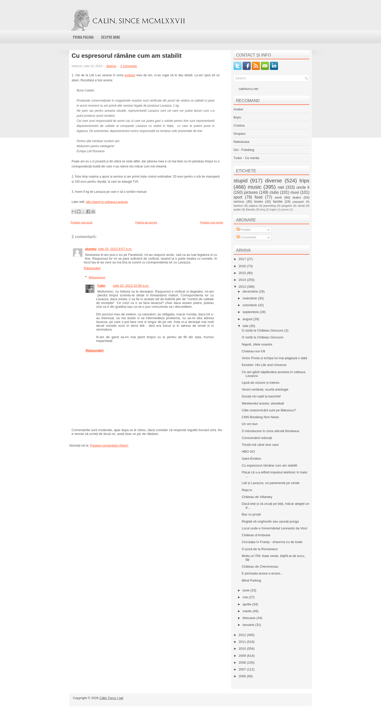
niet (281, 187)
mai (246, 597)
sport (238, 197)
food (258, 197)
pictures (251, 192)
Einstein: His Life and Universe (264, 365)
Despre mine (110, 37)
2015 (243, 273)
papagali (298, 201)
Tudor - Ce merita (246, 158)
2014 (243, 280)
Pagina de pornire (146, 222)
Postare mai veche (211, 222)
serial (301, 205)
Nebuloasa (241, 142)
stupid (241, 180)
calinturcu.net (248, 89)
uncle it (303, 187)
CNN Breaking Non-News (260, 417)
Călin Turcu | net (111, 698)
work (278, 197)
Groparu (240, 134)
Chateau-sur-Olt (253, 351)
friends (250, 209)
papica (253, 205)
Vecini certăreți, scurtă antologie (265, 389)
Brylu (237, 117)
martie (248, 611)
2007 (243, 669)
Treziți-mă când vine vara (260, 445)
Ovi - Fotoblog (244, 150)
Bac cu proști (251, 514)
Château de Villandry (257, 497)
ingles (273, 209)
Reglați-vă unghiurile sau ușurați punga (270, 521)
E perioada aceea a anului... (262, 573)
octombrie (250, 305)
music (254, 187)
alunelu (91, 249)
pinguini (287, 205)
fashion (238, 205)
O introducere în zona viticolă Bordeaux (270, 431)
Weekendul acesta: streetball (263, 403)
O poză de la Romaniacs (260, 549)
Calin (101, 285)
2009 (243, 656)
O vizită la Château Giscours (262, 337)
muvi (295, 192)
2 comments (128, 66)
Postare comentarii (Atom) (109, 445)
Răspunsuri (97, 277)
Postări (244, 230)
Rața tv (247, 490)
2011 (243, 642)
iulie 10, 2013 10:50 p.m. (131, 285)
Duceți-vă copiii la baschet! (261, 396)
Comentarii (246, 237)
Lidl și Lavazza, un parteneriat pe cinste (270, 483)
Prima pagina (83, 37)
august (248, 319)
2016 (243, 266)
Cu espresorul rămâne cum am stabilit (127, 56)
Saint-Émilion (251, 458)
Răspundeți (92, 268)
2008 (243, 662)
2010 (243, 648)
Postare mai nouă (81, 222)
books (258, 201)
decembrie (251, 291)
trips (304, 180)
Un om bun (250, 424)
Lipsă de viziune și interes (260, 383)
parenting (269, 205)
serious (239, 201)
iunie (246, 590)
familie (278, 201)
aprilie (247, 604)
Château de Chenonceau (260, 566)
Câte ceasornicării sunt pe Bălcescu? (269, 410)
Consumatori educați (257, 438)
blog (262, 209)
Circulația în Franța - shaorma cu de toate (272, 542)
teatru (297, 197)
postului (130, 75)
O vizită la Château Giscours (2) (265, 330)
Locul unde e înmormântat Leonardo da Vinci (274, 528)
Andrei (238, 109)
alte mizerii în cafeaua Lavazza (107, 202)
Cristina (239, 125)
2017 (243, 259)
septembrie (251, 312)
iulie (246, 326)
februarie (250, 618)
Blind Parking (251, 580)
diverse (111, 66)
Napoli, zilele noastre (257, 344)
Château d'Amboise (256, 535)
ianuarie (249, 625)
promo (285, 209)
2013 (243, 287)
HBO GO (248, 451)
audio (237, 209)
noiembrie (250, 298)
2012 (243, 635)
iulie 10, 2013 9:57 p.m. (115, 249)
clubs (274, 192)
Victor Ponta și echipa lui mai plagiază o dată (274, 358)
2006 (243, 676)
